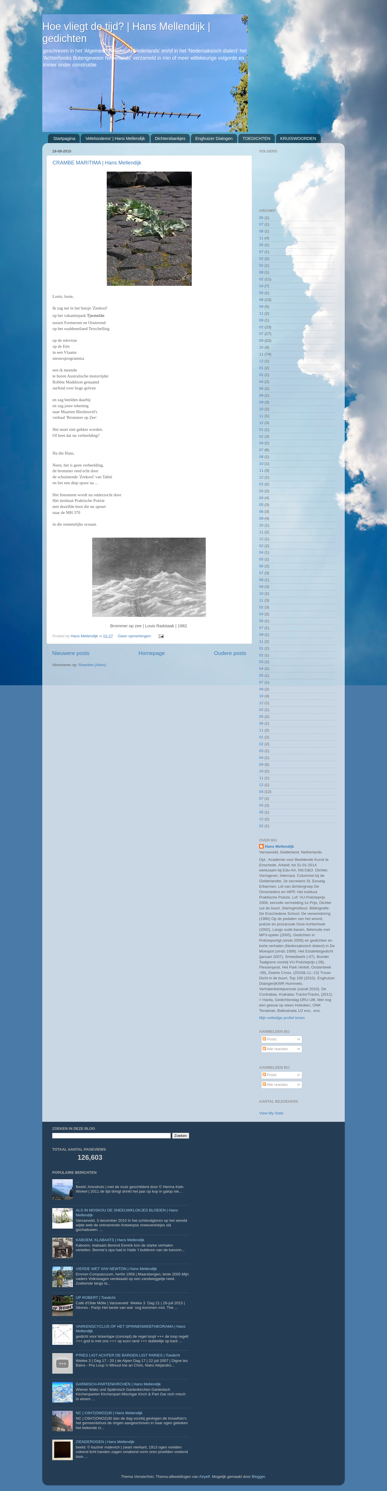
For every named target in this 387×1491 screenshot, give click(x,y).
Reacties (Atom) (92, 665)
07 (261, 224)
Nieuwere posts (70, 653)
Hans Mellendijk (279, 846)
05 (261, 218)
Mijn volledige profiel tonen (282, 1018)
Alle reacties (275, 1049)
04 (261, 286)
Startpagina (64, 138)
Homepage (151, 653)
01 (261, 368)
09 (261, 306)
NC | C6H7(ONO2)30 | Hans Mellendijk (109, 1413)
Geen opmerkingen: (135, 636)
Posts (270, 1039)
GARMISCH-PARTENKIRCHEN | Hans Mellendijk (118, 1384)
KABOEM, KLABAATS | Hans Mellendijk (110, 1240)
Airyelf (204, 1476)
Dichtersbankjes (170, 138)
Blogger (258, 1476)
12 (261, 361)
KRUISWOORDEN (298, 138)
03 (261, 491)
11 (261, 238)
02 (261, 258)
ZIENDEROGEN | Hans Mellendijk (105, 1442)
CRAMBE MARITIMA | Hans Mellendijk (97, 163)
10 (261, 347)
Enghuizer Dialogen (214, 138)
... (77, 1181)
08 (261, 231)
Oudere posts (230, 653)
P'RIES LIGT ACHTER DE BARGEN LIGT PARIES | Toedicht (128, 1355)
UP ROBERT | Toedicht (95, 1297)
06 (261, 388)
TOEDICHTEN (256, 138)
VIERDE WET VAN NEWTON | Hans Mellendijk (116, 1269)
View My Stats (271, 1113)
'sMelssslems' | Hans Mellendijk (115, 138)
